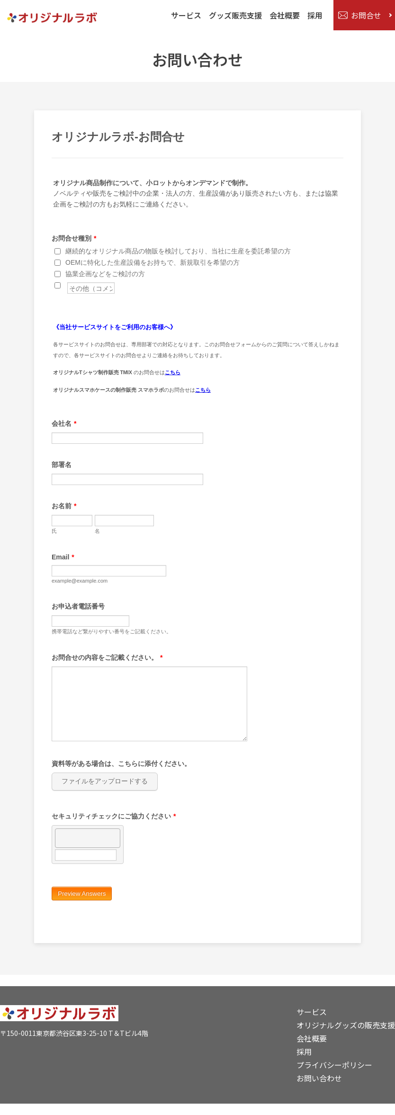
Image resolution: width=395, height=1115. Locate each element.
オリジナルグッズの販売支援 (345, 1025)
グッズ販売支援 (233, 15)
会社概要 (283, 15)
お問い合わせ (319, 1078)
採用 (313, 15)
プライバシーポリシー (334, 1064)
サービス (184, 15)
